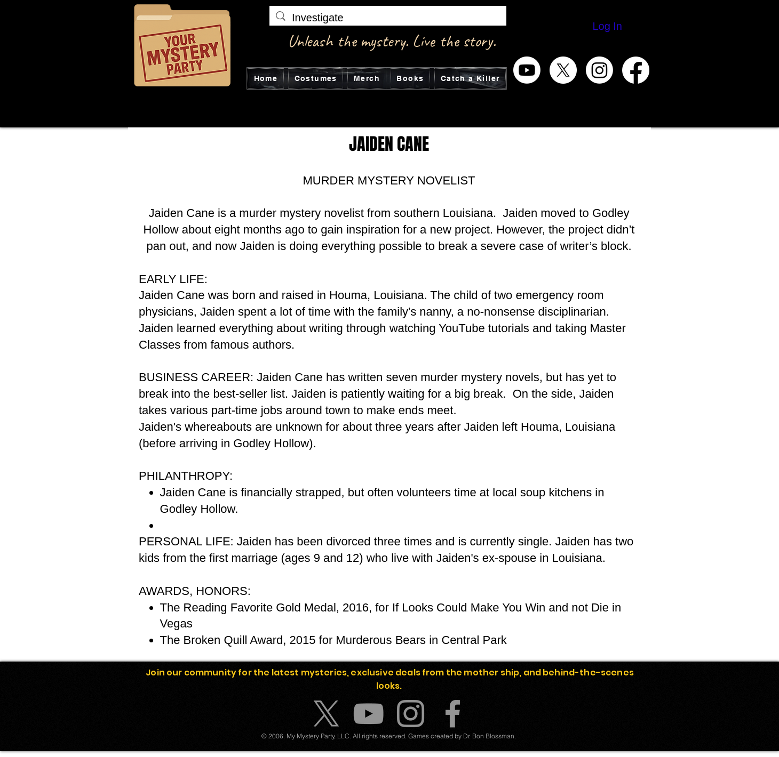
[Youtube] (526, 70)
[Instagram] (599, 70)
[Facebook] (635, 70)
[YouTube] (368, 713)
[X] (563, 70)
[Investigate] (388, 17)
